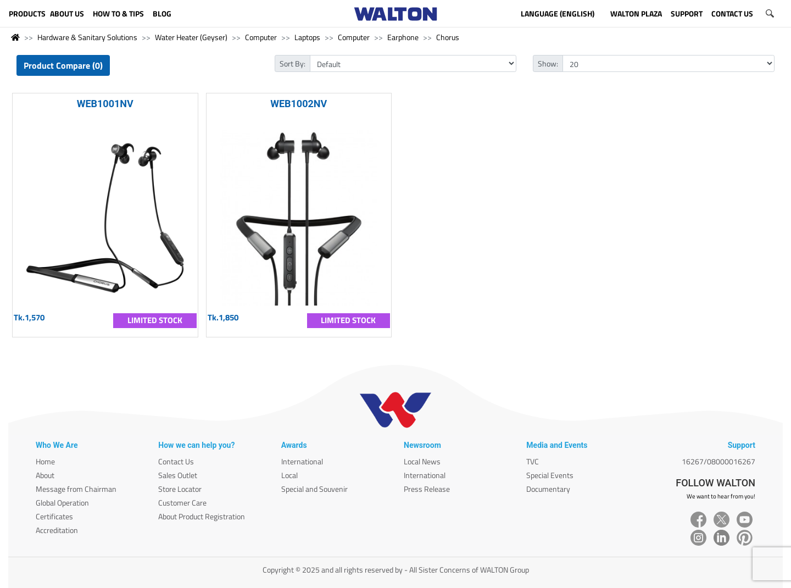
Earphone (403, 37)
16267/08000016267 (718, 461)
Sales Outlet (177, 475)
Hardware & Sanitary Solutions (87, 37)
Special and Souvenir (314, 489)
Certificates (54, 516)
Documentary (548, 489)
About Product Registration (201, 516)
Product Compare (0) (63, 65)
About (45, 475)
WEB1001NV (105, 103)
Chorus (447, 37)
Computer (261, 37)
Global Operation (62, 502)
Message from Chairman (76, 489)
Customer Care (182, 502)
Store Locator (180, 489)
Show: (548, 63)
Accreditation (57, 530)
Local (289, 475)
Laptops (307, 37)
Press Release (427, 489)
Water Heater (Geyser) (191, 37)
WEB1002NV (298, 103)
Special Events (549, 475)
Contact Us (176, 461)
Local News (422, 461)
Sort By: (292, 63)
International (302, 461)
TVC (532, 461)
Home (45, 461)
